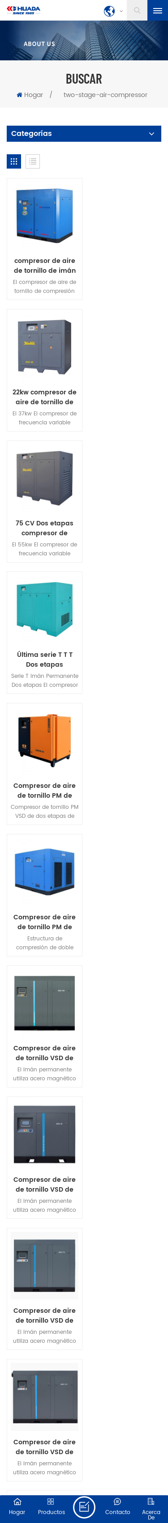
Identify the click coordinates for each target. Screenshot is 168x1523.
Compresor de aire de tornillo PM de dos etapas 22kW (43, 519)
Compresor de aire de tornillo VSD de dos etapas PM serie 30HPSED (125, 647)
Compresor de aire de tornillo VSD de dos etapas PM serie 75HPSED (43, 775)
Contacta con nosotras (61, 1031)
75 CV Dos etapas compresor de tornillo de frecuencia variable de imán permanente (43, 391)
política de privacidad (84, 1056)
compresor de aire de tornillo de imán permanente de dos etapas (43, 263)
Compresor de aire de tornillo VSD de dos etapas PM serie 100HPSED (43, 647)
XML (107, 1485)
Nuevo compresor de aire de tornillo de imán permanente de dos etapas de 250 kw (125, 904)
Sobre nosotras (128, 1019)
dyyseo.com (137, 1475)
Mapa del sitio (76, 1485)
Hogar (30, 95)
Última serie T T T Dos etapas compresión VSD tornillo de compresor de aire (125, 391)
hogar (25, 1019)
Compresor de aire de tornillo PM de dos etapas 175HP (125, 519)
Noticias (129, 1031)
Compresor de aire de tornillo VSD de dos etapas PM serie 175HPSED (125, 775)
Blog (58, 1044)
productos (70, 1019)
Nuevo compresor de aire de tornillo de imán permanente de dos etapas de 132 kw (43, 904)
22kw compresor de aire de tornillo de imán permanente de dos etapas (125, 263)
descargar (100, 1044)
